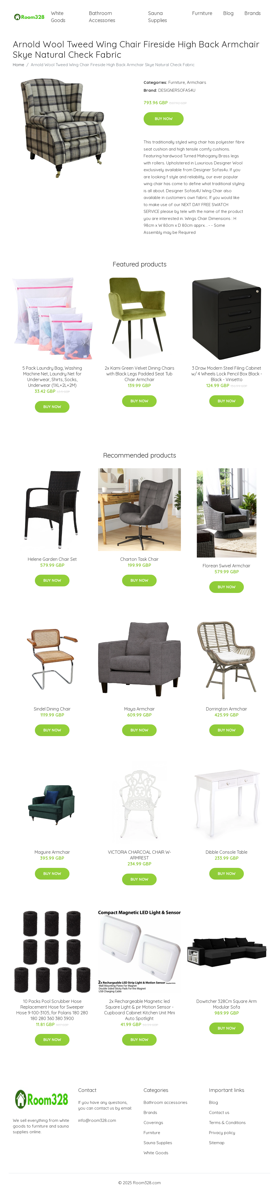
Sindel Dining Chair (52, 713)
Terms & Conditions (227, 1127)
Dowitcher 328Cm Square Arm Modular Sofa (226, 1008)
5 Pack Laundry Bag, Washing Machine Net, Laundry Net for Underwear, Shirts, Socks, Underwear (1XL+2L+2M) (52, 381)
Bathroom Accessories (102, 19)
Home (18, 69)
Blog (228, 16)
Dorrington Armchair (226, 713)
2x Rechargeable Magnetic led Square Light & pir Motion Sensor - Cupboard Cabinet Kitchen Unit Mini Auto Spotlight (139, 1014)
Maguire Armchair (52, 857)
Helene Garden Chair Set (52, 564)
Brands (252, 16)
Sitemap (217, 1147)
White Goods (58, 19)
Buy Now (163, 123)
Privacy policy (222, 1137)
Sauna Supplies (157, 19)
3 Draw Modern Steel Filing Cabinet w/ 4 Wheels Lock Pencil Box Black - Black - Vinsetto (226, 378)
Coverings (153, 1127)
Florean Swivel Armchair (226, 570)
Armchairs (196, 87)
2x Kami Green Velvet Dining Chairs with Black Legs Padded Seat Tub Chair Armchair (139, 378)
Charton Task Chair (139, 564)
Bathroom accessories (165, 1107)
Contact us (219, 1117)
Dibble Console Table (226, 857)
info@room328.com (97, 1125)
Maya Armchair (139, 713)
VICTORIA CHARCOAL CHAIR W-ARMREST (139, 859)
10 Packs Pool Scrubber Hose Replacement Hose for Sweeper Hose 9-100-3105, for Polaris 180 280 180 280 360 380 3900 (52, 1014)
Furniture (202, 16)
